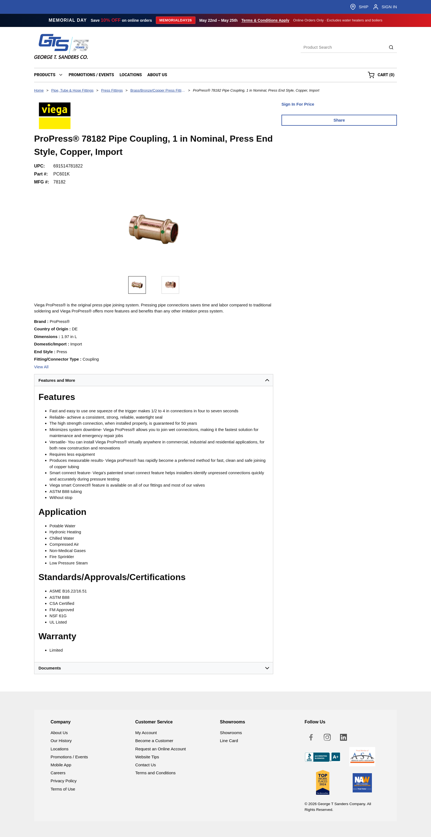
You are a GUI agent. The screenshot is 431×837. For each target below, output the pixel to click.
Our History (61, 740)
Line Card (229, 740)
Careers (58, 772)
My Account (146, 732)
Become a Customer (154, 740)
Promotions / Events (69, 756)
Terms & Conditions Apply (265, 20)
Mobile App (61, 764)
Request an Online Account (160, 749)
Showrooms (231, 732)
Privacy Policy (64, 780)
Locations (59, 749)
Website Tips (147, 756)
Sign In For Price (297, 104)
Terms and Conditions (155, 772)
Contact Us (145, 764)
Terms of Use (63, 789)
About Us (59, 732)
